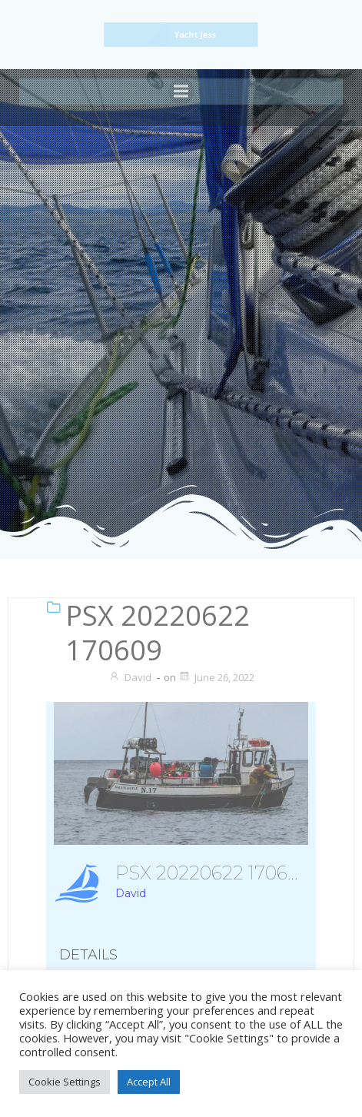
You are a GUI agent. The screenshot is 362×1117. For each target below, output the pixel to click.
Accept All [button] (149, 1082)
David (129, 677)
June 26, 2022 (216, 677)
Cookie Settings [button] (64, 1082)
